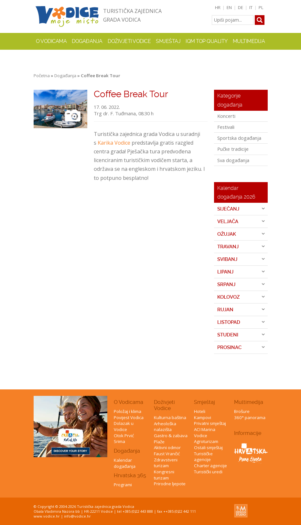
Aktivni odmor (167, 447)
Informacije (247, 433)
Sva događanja (233, 160)
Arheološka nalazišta (165, 427)
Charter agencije (210, 465)
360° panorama (249, 417)
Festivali (225, 127)
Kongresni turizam (164, 475)
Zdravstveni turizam (165, 463)
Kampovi (202, 417)
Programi (123, 485)
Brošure (242, 411)
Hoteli (199, 411)
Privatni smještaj (210, 423)
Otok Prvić (124, 435)
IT (251, 7)
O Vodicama (128, 402)
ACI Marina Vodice (204, 432)
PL (261, 7)
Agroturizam (206, 441)
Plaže (159, 442)
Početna (42, 75)
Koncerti (226, 116)
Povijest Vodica (129, 417)
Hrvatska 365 (130, 475)
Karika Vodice (114, 142)
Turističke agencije (203, 457)
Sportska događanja (239, 138)
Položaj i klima (127, 411)
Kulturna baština (170, 417)
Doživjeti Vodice (164, 405)
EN (229, 7)
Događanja (87, 41)
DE (240, 7)
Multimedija (248, 402)
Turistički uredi (208, 472)
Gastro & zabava (171, 435)
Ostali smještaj (208, 447)
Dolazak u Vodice (124, 426)
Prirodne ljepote (170, 484)
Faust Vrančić (167, 454)
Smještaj (204, 402)
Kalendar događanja (124, 463)
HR (217, 7)
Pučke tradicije (233, 149)
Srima (119, 441)
